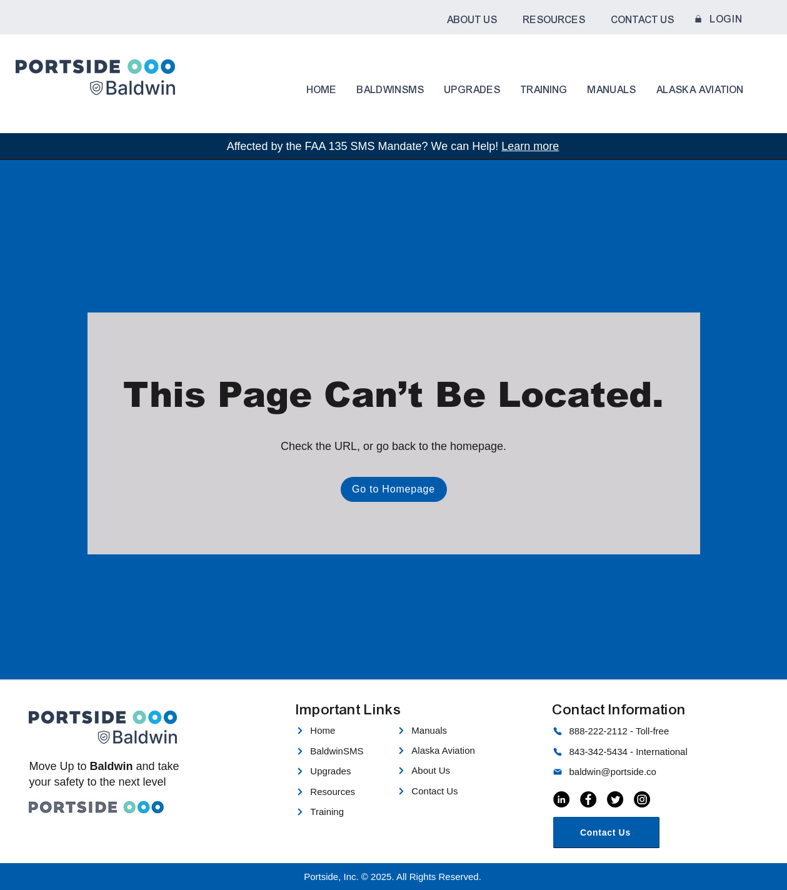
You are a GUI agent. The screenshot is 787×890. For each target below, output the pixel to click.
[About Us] (446, 771)
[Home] (339, 731)
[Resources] (339, 792)
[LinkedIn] (561, 799)
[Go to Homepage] (394, 489)
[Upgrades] (339, 771)
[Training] (339, 812)
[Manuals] (441, 731)
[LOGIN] (717, 19)
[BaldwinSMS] (342, 751)
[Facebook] (588, 799)
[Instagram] (642, 799)
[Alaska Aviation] (446, 751)
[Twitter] (615, 799)
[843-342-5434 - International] (627, 752)
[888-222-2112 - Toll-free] (627, 731)
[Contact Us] (446, 791)
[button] (472, 20)
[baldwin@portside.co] (627, 772)
